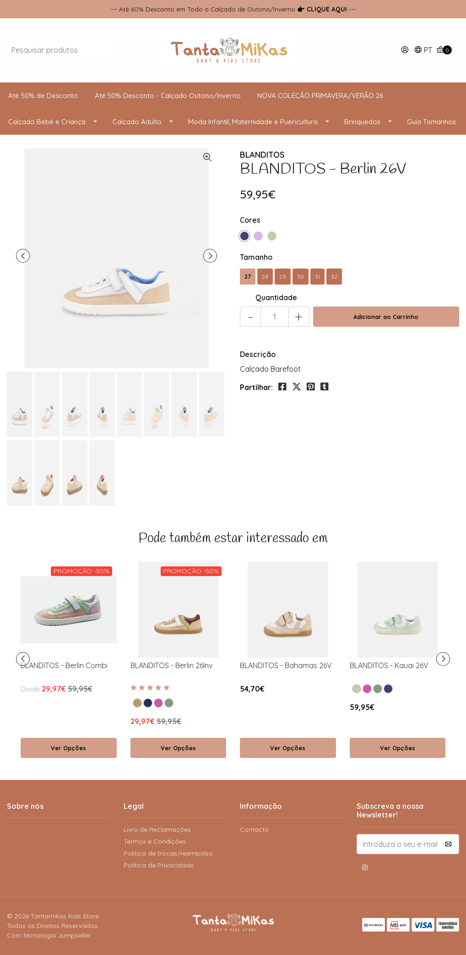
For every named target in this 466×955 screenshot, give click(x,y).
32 (334, 276)
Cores (250, 220)
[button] (423, 50)
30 (300, 276)
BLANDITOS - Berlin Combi (64, 665)
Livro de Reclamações (157, 829)
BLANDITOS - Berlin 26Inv (171, 665)
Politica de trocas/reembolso (168, 853)
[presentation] (23, 256)
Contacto (254, 829)
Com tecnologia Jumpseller (49, 935)
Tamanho (256, 257)
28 (265, 276)
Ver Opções (68, 748)
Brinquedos (362, 121)
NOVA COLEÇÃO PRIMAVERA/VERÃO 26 (320, 95)
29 (282, 276)
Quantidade (276, 297)
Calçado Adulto (137, 121)
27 (247, 276)
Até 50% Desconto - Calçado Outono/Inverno (168, 95)
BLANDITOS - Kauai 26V (389, 665)
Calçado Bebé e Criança (47, 121)
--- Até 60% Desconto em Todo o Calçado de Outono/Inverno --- (233, 9)
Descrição (258, 354)
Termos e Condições (155, 841)
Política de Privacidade (159, 865)
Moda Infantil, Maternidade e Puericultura (253, 121)
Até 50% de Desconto (43, 95)
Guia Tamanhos (431, 121)
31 (317, 276)
